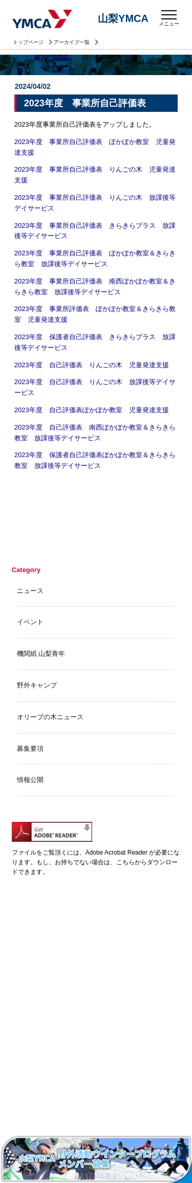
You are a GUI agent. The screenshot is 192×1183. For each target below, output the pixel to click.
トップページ (28, 42)
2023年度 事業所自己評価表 (85, 103)
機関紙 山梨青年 (41, 653)
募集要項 (30, 748)
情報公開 (30, 780)
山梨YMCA (43, 20)
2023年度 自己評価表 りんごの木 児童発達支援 (91, 365)
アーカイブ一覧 (72, 42)
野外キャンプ (37, 685)
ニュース (30, 591)
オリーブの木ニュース (50, 717)
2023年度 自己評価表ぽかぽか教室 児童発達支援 (91, 410)
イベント (30, 622)
